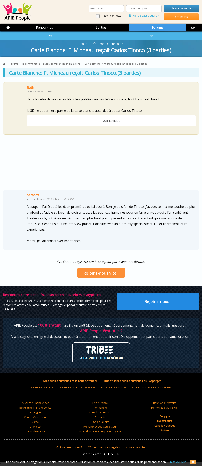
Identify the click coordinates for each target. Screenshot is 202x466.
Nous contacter (135, 447)
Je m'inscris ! (181, 17)
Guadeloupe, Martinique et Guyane (100, 431)
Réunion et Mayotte (164, 403)
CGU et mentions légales (104, 447)
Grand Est (35, 426)
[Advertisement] (101, 164)
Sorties (101, 27)
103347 (69, 199)
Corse (35, 422)
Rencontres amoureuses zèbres (77, 387)
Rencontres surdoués (43, 387)
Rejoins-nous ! (157, 301)
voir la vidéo (111, 121)
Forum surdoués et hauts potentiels (151, 387)
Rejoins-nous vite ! (101, 273)
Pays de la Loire (100, 422)
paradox (33, 195)
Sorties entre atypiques (113, 387)
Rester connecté (111, 15)
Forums (157, 27)
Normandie (100, 407)
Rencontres (44, 27)
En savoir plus (177, 462)
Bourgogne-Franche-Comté (35, 407)
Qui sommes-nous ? (69, 447)
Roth (30, 87)
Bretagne (35, 412)
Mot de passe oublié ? (144, 15)
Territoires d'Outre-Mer (165, 407)
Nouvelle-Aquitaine (100, 412)
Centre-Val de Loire (35, 417)
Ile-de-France (100, 403)
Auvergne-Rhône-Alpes (35, 403)
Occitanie (100, 417)
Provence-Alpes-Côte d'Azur (100, 426)
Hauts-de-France (35, 431)
